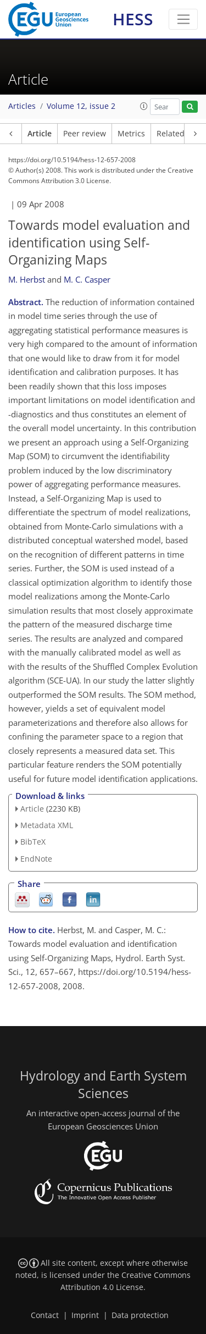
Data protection (140, 1315)
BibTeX (33, 841)
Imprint (85, 1315)
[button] (144, 106)
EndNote (36, 858)
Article (39, 134)
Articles (22, 106)
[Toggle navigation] (183, 19)
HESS (133, 19)
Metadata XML (46, 825)
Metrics (131, 134)
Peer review (84, 134)
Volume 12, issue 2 (81, 106)
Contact (45, 1315)
